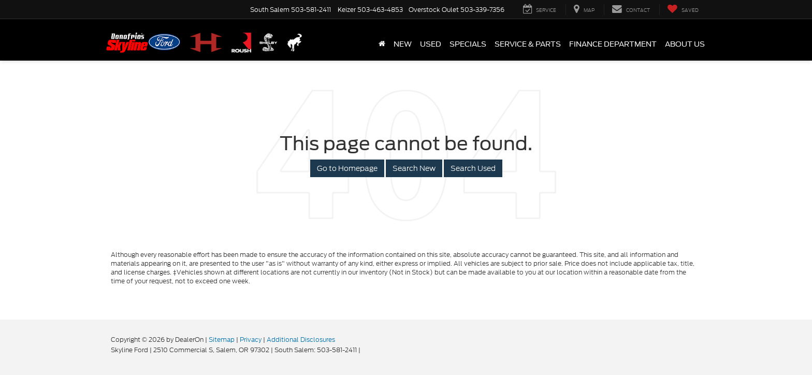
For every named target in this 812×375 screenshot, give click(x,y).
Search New (414, 168)
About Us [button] (685, 44)
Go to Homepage (347, 168)
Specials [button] (468, 44)
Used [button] (430, 44)
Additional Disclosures (301, 339)
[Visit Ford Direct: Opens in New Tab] (365, 349)
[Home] (381, 44)
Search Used (473, 168)
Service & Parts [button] (528, 44)
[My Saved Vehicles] (682, 9)
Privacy (251, 339)
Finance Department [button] (613, 44)
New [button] (403, 44)
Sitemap (222, 339)
